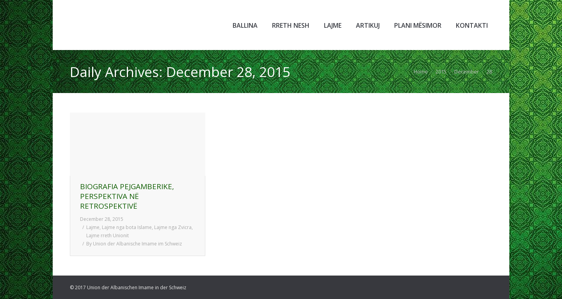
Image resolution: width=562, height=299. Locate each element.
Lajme (93, 227)
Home (421, 71)
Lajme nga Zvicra (173, 227)
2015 (441, 71)
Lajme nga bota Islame (127, 227)
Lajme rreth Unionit (107, 235)
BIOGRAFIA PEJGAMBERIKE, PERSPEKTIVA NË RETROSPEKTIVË (127, 196)
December (466, 71)
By (134, 243)
